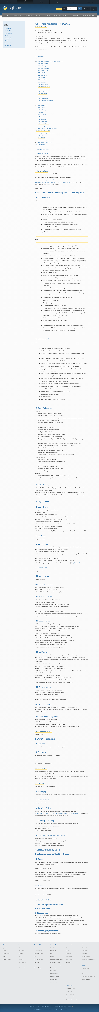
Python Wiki (53, 970)
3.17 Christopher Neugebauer (45, 100)
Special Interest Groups (56, 965)
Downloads (21, 945)
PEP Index (36, 962)
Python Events (85, 968)
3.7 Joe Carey (41, 77)
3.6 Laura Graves (42, 75)
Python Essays (37, 968)
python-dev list (70, 994)
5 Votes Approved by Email (43, 130)
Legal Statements (57, 1009)
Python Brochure (7, 959)
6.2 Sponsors (41, 137)
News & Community (88, 15)
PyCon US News (86, 956)
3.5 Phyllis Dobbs (42, 73)
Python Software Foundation (48, 1009)
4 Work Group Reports (42, 105)
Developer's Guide (70, 988)
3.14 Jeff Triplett (42, 93)
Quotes (4, 950)
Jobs (73, 2)
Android (21, 959)
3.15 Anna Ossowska (43, 96)
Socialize (86, 9)
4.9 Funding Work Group (44, 126)
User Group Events (86, 971)
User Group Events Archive (88, 976)
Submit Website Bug (60, 1007)
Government (69, 959)
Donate (51, 9)
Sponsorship (17, 15)
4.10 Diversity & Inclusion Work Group (47, 128)
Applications (6, 948)
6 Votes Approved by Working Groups (45, 133)
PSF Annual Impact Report (56, 959)
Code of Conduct (54, 973)
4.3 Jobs (40, 112)
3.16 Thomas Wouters (43, 98)
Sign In (94, 9)
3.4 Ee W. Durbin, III (43, 70)
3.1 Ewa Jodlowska (43, 63)
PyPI (57, 2)
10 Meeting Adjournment (42, 149)
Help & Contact (32, 1007)
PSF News (84, 953)
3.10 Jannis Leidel (43, 84)
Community (90, 2)
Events (84, 965)
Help (4, 956)
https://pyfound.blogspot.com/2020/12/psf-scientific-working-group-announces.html (56, 813)
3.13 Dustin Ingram (43, 91)
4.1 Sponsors (41, 107)
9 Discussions (40, 147)
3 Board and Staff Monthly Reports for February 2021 (49, 61)
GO (80, 8)
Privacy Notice (64, 1009)
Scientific (68, 962)
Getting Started (6, 953)
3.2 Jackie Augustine (43, 66)
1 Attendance (39, 56)
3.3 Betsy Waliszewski (44, 68)
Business (68, 950)
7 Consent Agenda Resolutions (44, 142)
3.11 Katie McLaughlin (44, 86)
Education (68, 953)
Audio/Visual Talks (38, 950)
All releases (21, 948)
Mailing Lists (53, 950)
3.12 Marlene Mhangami (44, 89)
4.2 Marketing (42, 110)
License (20, 965)
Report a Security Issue (71, 999)
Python (9, 2)
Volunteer (48, 15)
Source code (22, 950)
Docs (41, 2)
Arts (67, 948)
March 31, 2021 (8, 33)
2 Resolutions (40, 59)
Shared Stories (53, 982)
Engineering (69, 956)
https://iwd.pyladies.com (77, 563)
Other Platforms (22, 962)
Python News (85, 948)
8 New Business (40, 144)
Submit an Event (86, 979)
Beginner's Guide (38, 953)
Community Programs (61, 15)
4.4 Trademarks (42, 114)
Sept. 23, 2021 (7, 43)
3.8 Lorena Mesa (42, 80)
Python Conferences (55, 962)
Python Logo (53, 968)
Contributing (69, 985)
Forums (52, 956)
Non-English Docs (38, 959)
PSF (25, 2)
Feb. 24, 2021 (7, 30)
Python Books (37, 965)
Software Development (71, 965)
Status (70, 1007)
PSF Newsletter (85, 950)
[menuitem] (14, 28)
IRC (51, 953)
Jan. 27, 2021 (7, 28)
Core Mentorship (70, 997)
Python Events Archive (87, 974)
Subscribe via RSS (41, 26)
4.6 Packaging (42, 119)
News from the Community (88, 959)
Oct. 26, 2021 (7, 45)
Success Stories (70, 945)
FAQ (35, 956)
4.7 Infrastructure (42, 121)
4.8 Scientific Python (43, 124)
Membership (29, 15)
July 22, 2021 (7, 38)
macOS (20, 956)
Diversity (52, 948)
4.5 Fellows (41, 117)
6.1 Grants (41, 135)
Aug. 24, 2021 (7, 40)
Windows (21, 953)
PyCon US (75, 15)
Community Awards (55, 976)
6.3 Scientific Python (43, 140)
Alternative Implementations (26, 968)
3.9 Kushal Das (42, 82)
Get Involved (53, 979)
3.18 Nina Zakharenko (44, 103)
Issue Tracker (69, 991)
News (83, 945)
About (7, 15)
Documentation (38, 945)
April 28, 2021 (7, 35)
